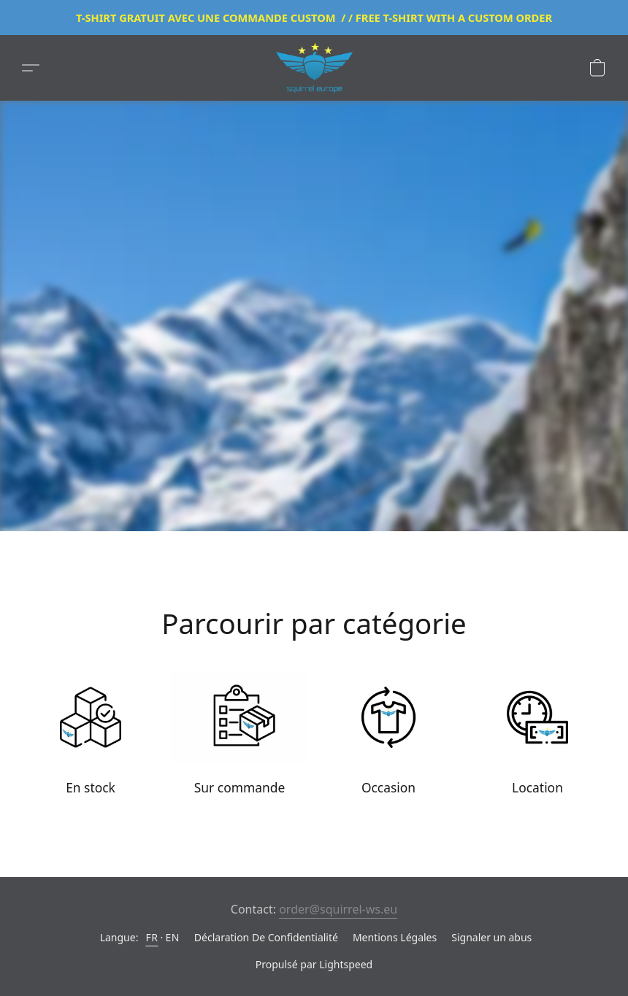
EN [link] (172, 937)
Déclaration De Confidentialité (266, 937)
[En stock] (90, 737)
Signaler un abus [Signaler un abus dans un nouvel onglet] (491, 937)
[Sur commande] (239, 737)
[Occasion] (388, 737)
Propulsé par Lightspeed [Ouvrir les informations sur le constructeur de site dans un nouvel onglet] (314, 964)
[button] (314, 67)
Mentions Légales (395, 937)
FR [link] (151, 937)
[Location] (537, 737)
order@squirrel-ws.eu (338, 909)
